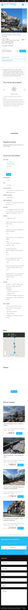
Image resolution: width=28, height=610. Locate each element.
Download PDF (10, 162)
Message (4, 591)
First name (4, 568)
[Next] (24, 20)
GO (7, 174)
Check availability (8, 60)
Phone (4, 579)
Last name (5, 563)
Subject (4, 585)
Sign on (13, 547)
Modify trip (6, 57)
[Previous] (3, 20)
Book (21, 51)
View (18, 433)
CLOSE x (24, 608)
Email (4, 574)
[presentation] (16, 170)
